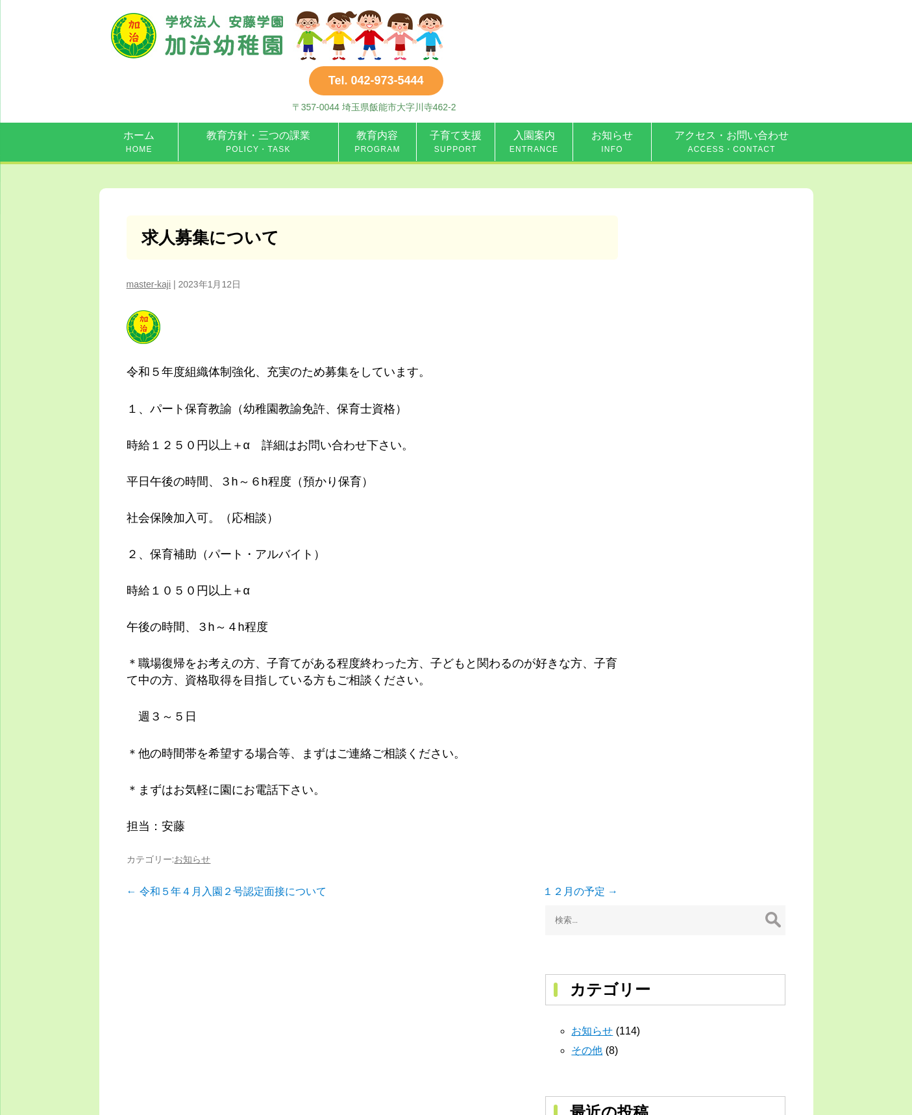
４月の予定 (672, 532)
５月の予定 (672, 513)
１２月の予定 (549, 842)
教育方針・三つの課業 (258, 90)
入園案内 (534, 90)
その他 (662, 318)
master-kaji (149, 235)
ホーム (138, 90)
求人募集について (211, 188)
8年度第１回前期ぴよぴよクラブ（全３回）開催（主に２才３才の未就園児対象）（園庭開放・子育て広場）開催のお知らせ (714, 467)
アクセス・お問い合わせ (731, 90)
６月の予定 (672, 422)
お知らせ (612, 90)
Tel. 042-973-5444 (724, 25)
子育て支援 (456, 90)
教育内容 (377, 90)
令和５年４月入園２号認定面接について (227, 842)
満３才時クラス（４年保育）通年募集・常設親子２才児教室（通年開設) (714, 564)
